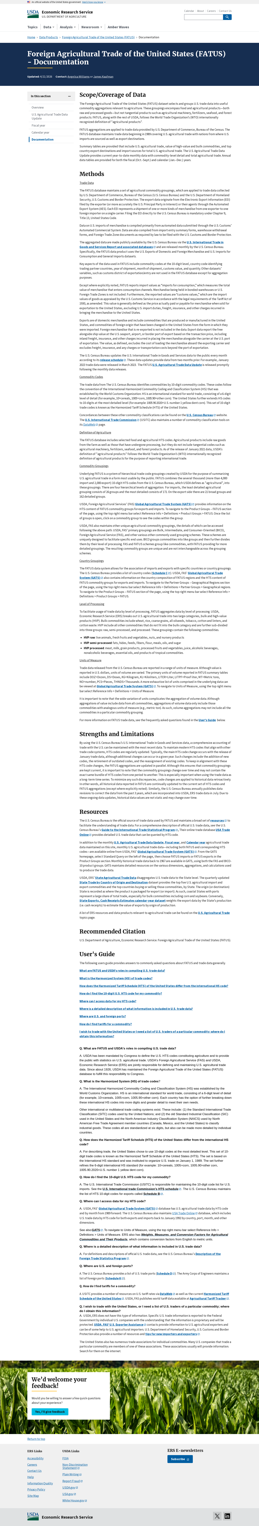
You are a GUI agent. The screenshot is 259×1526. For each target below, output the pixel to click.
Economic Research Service (67, 12)
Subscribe (178, 1459)
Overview (38, 107)
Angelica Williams (79, 76)
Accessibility (35, 1458)
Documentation (43, 139)
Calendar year (40, 132)
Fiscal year (38, 125)
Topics (32, 27)
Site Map (33, 1496)
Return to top (36, 1439)
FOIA (65, 1458)
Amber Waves (118, 27)
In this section (41, 96)
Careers (211, 11)
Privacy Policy (36, 1489)
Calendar (189, 11)
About (200, 11)
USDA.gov (68, 1487)
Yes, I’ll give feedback (50, 1412)
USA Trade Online (183, 1213)
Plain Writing (70, 1474)
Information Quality (40, 1483)
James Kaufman (103, 76)
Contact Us (225, 11)
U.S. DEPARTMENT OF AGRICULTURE (64, 16)
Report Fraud (71, 1481)
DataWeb (89, 425)
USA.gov (67, 1494)
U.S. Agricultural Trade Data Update (50, 116)
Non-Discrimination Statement (75, 1466)
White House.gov (73, 1500)
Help (30, 1477)
